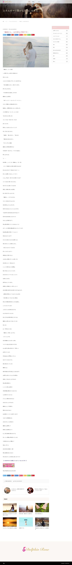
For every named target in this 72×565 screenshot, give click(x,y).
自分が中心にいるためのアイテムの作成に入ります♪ (10, 514)
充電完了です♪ (21, 528)
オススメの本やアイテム (60, 39)
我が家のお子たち (60, 53)
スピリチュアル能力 (60, 42)
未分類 (60, 58)
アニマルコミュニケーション (60, 33)
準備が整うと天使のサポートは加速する (42, 529)
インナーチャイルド (60, 36)
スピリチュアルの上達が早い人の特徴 (10, 528)
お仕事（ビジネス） (60, 30)
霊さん (60, 61)
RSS (4, 563)
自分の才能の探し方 (38, 513)
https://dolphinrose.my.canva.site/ (9, 470)
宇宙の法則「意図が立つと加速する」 (26, 513)
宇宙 (60, 47)
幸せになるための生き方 (12, 29)
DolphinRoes (67, 563)
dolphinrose (10, 481)
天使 (60, 44)
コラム (39, 1)
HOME (33, 1)
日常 (60, 56)
